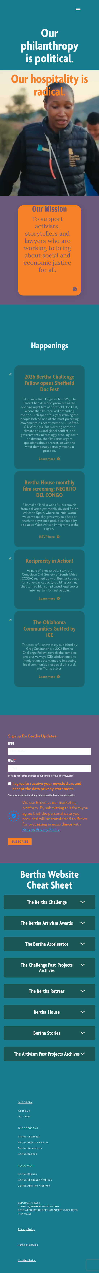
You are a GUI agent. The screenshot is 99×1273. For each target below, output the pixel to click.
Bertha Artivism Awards (33, 1142)
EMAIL (11, 760)
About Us (24, 1110)
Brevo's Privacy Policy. (41, 829)
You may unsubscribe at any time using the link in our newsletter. (41, 795)
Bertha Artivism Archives (34, 1185)
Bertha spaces (27, 1153)
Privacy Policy (26, 1229)
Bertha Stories (27, 1174)
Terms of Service (28, 1244)
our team (24, 1116)
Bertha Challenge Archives (35, 1179)
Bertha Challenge (29, 1136)
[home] (28, 5)
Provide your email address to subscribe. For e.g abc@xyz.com (40, 776)
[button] (78, 10)
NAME (11, 743)
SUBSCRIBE (19, 841)
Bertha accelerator (30, 1148)
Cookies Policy (27, 1260)
